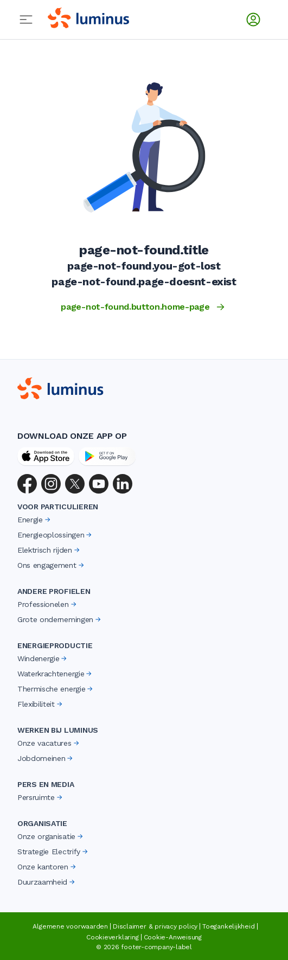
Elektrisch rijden (49, 550)
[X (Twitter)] (75, 484)
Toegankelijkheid (228, 926)
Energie (34, 519)
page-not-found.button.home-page (144, 306)
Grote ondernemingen (60, 619)
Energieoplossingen (55, 534)
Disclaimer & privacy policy (155, 926)
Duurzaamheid (46, 882)
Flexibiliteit (40, 704)
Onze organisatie (51, 836)
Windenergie (42, 658)
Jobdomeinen (45, 758)
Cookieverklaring (112, 937)
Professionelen (47, 604)
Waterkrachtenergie (55, 673)
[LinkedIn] (122, 484)
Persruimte (40, 797)
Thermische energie (55, 688)
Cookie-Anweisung (173, 937)
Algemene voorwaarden (70, 926)
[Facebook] (27, 484)
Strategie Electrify (53, 851)
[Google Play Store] (107, 456)
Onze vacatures (49, 743)
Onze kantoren (47, 866)
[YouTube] (98, 484)
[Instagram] (51, 484)
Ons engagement (51, 565)
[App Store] (45, 456)
